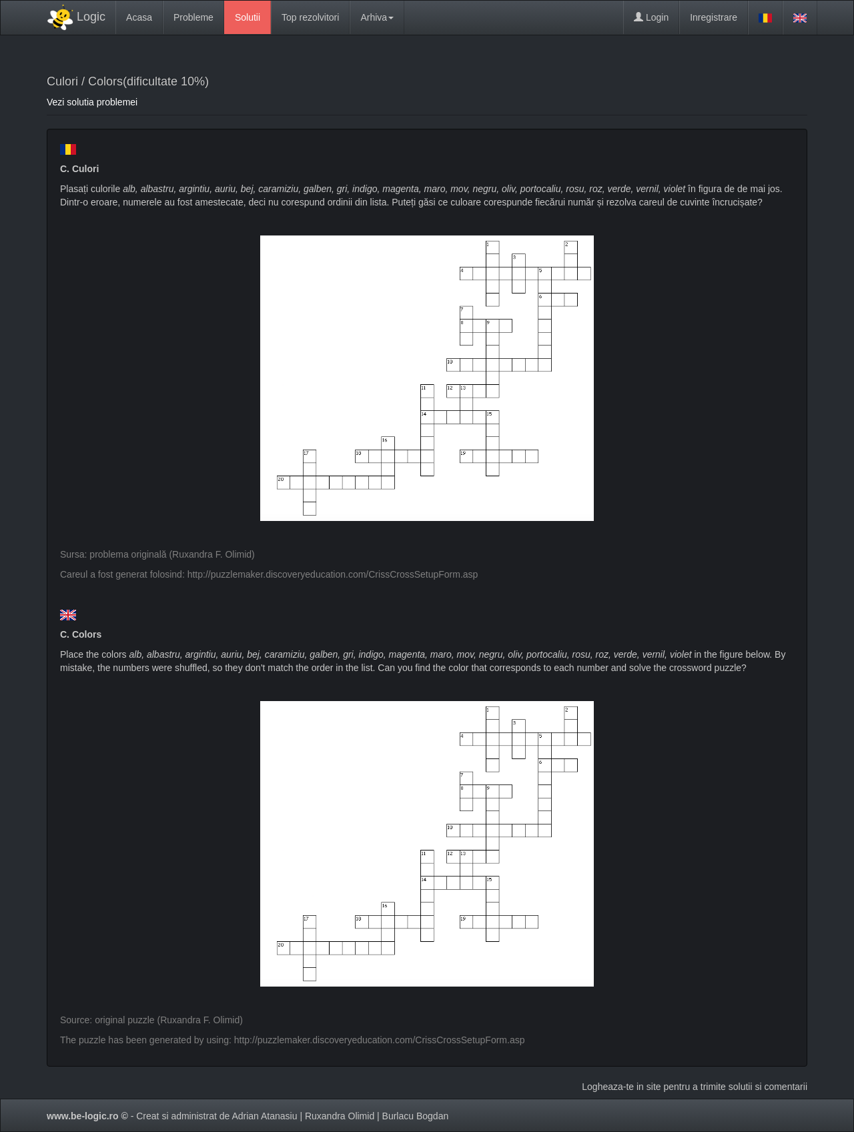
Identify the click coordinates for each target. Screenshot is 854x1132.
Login (651, 17)
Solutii (247, 17)
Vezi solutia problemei (92, 102)
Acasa (139, 17)
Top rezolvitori (310, 17)
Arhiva (377, 17)
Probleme (193, 17)
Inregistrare (713, 17)
